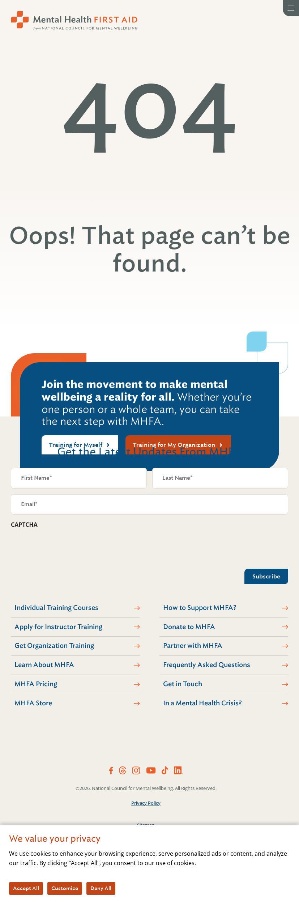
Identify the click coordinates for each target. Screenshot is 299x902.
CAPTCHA (24, 525)
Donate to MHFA (189, 627)
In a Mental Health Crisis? (202, 703)
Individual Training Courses (56, 607)
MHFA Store (33, 703)
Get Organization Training (54, 645)
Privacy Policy (146, 803)
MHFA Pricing (35, 684)
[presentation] (66, 547)
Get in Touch (182, 684)
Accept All (26, 888)
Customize (64, 888)
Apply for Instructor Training (58, 627)
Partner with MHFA (192, 645)
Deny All (100, 888)
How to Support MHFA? (199, 607)
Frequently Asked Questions (206, 665)
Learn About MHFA (44, 665)
